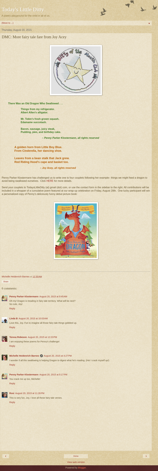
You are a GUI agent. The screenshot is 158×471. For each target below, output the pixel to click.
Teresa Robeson (18, 337)
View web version (76, 462)
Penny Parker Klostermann (23, 296)
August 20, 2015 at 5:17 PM (53, 374)
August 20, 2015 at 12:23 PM (42, 337)
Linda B (13, 318)
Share (5, 282)
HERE (49, 181)
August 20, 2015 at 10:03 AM (33, 318)
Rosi (11, 393)
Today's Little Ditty (23, 9)
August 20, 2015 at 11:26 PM (29, 393)
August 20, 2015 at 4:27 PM (58, 356)
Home (75, 456)
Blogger (82, 467)
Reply (12, 308)
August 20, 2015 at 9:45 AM (53, 296)
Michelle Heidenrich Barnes (24, 356)
